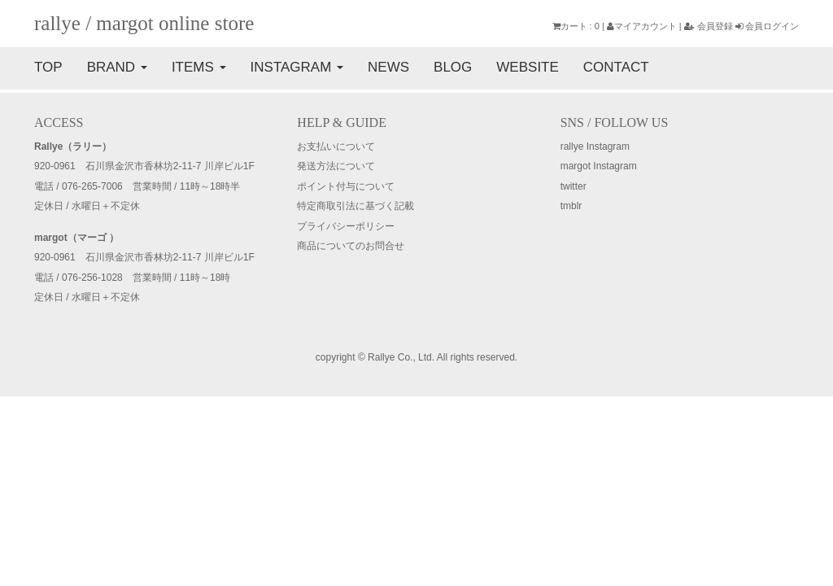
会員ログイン (767, 26)
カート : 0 (576, 26)
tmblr (571, 206)
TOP (48, 67)
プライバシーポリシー (346, 226)
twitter (573, 186)
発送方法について (336, 166)
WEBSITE (527, 67)
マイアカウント (642, 26)
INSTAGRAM (297, 67)
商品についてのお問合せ (350, 245)
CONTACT (616, 67)
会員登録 (708, 26)
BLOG (453, 67)
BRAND (117, 67)
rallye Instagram (595, 146)
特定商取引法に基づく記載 (355, 206)
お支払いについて (336, 146)
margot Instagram (598, 166)
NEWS (388, 67)
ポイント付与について (346, 186)
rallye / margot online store (144, 23)
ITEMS (199, 67)
